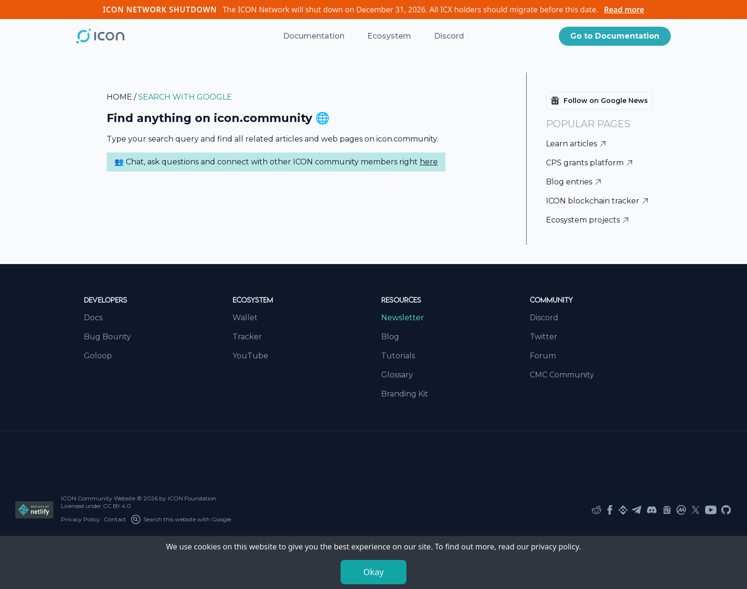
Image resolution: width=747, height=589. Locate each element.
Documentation (313, 36)
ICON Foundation (192, 498)
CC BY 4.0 (117, 505)
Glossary (397, 374)
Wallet (245, 317)
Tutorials (398, 355)
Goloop (98, 355)
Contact (115, 519)
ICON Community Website (98, 498)
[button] (615, 36)
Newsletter (402, 317)
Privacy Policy (80, 519)
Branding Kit (404, 393)
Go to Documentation (614, 36)
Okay (373, 572)
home (119, 97)
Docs (93, 317)
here (429, 161)
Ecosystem (389, 36)
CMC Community (562, 374)
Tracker (247, 336)
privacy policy (555, 546)
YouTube (250, 355)
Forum (543, 355)
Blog (390, 336)
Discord (449, 36)
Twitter (543, 336)
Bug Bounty (107, 336)
